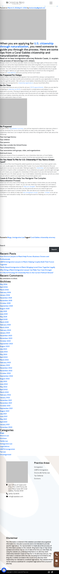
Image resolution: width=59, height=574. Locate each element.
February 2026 (5, 292)
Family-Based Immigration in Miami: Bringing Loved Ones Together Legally (27, 267)
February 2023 (5, 363)
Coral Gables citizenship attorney (42, 237)
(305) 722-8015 (14, 494)
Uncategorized (5, 455)
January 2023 (5, 365)
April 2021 (3, 422)
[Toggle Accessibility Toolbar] (3, 570)
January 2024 (5, 333)
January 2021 (5, 425)
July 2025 (3, 311)
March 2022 (4, 392)
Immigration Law (18, 237)
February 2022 (5, 395)
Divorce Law (4, 436)
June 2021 (3, 416)
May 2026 (3, 284)
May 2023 (3, 354)
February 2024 (5, 330)
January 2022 (5, 398)
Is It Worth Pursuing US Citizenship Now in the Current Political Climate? (26, 273)
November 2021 (6, 403)
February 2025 (5, 325)
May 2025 (3, 317)
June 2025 (4, 314)
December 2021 (6, 400)
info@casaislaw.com (16, 497)
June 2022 (4, 384)
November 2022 (6, 371)
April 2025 (3, 319)
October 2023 (5, 341)
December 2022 (6, 368)
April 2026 (4, 287)
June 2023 (4, 352)
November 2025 (6, 301)
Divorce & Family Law (42, 473)
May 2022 (3, 387)
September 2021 (6, 408)
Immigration (38, 467)
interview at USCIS (14, 89)
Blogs (9, 237)
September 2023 (6, 344)
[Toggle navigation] (51, 3)
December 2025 (6, 298)
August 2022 (5, 379)
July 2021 (3, 414)
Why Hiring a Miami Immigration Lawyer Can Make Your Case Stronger (26, 270)
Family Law (4, 441)
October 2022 (5, 373)
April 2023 (4, 357)
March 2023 (4, 360)
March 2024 (4, 327)
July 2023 (3, 349)
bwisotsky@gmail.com (37, 8)
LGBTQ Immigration (41, 470)
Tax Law (3, 452)
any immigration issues (30, 192)
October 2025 (5, 303)
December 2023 (6, 336)
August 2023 (5, 346)
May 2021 (3, 419)
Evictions (3, 438)
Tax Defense (38, 476)
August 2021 (4, 411)
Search (2, 246)
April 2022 (4, 389)
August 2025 (4, 309)
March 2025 (4, 322)
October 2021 (5, 406)
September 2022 (6, 376)
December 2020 (6, 427)
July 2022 (3, 381)
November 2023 (6, 338)
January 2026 (5, 295)
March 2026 (4, 290)
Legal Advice (4, 446)
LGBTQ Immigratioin (7, 449)
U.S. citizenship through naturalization (26, 45)
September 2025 (6, 306)
